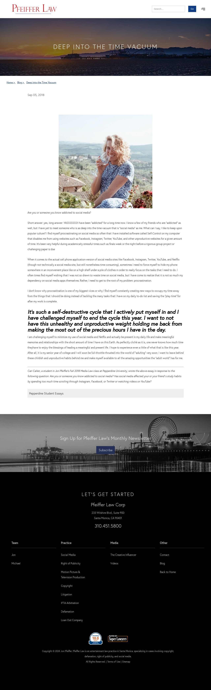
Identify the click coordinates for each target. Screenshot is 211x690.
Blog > (21, 82)
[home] (34, 9)
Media (114, 543)
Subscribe (105, 450)
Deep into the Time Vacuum (41, 82)
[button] (203, 9)
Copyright (67, 585)
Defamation (67, 611)
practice (66, 543)
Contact (164, 554)
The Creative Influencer (123, 554)
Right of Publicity (70, 563)
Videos (114, 563)
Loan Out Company (72, 620)
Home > (11, 82)
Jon (13, 554)
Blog (162, 563)
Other (163, 543)
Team (15, 543)
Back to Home (168, 572)
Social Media (68, 554)
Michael (16, 563)
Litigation (66, 594)
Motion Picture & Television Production (73, 574)
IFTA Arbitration (70, 603)
